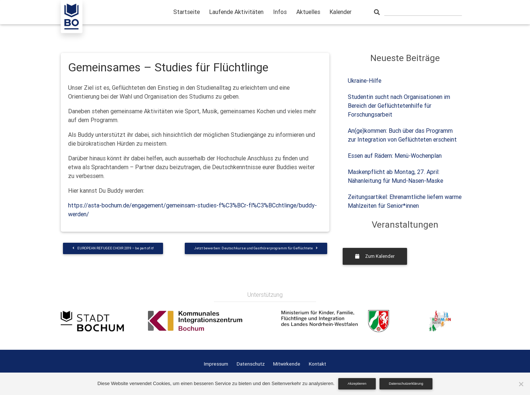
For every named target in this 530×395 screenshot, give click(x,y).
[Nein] (520, 384)
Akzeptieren (357, 383)
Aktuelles (308, 11)
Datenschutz (251, 363)
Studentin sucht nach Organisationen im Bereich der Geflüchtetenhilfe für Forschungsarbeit (399, 105)
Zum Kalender (375, 256)
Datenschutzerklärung (406, 383)
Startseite (186, 11)
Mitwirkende (286, 363)
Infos (280, 11)
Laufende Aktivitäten (236, 11)
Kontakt (317, 363)
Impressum (216, 363)
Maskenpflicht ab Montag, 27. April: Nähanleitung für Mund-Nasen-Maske (395, 176)
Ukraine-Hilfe (364, 80)
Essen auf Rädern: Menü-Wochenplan (395, 155)
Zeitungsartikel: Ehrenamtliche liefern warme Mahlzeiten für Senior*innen (405, 201)
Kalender (340, 11)
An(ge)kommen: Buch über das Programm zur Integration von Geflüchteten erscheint (402, 135)
